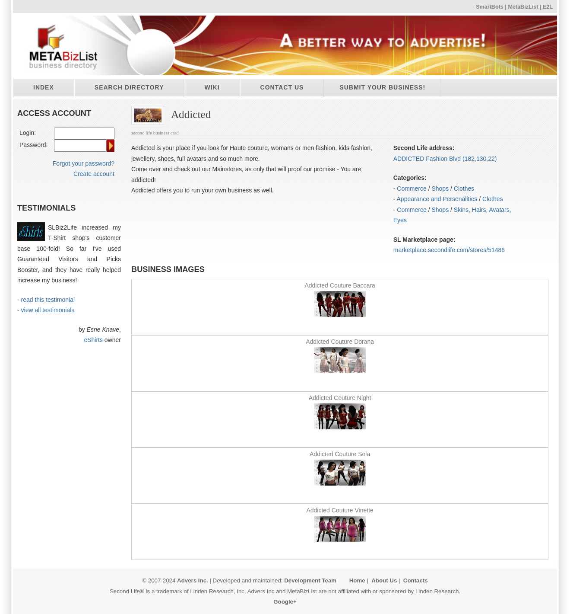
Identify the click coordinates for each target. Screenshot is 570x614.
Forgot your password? (83, 163)
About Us (384, 580)
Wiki (211, 87)
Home (357, 580)
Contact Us (282, 87)
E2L (548, 7)
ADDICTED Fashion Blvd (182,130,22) (445, 158)
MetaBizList (523, 7)
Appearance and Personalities (437, 198)
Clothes (464, 188)
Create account (93, 173)
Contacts (415, 580)
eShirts (93, 339)
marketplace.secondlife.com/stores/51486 (449, 249)
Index (43, 87)
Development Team (310, 580)
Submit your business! (382, 87)
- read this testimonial (46, 299)
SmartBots (490, 7)
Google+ (285, 601)
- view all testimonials (45, 310)
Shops (440, 188)
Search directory (129, 87)
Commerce (411, 188)
